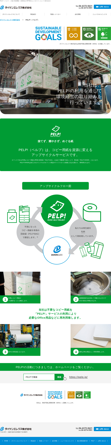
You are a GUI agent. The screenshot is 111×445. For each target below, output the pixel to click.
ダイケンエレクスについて (11, 14)
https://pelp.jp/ (78, 376)
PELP (93, 441)
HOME (6, 441)
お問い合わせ (104, 7)
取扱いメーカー (56, 14)
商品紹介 (33, 14)
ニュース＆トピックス (100, 14)
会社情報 (78, 14)
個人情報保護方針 (82, 441)
